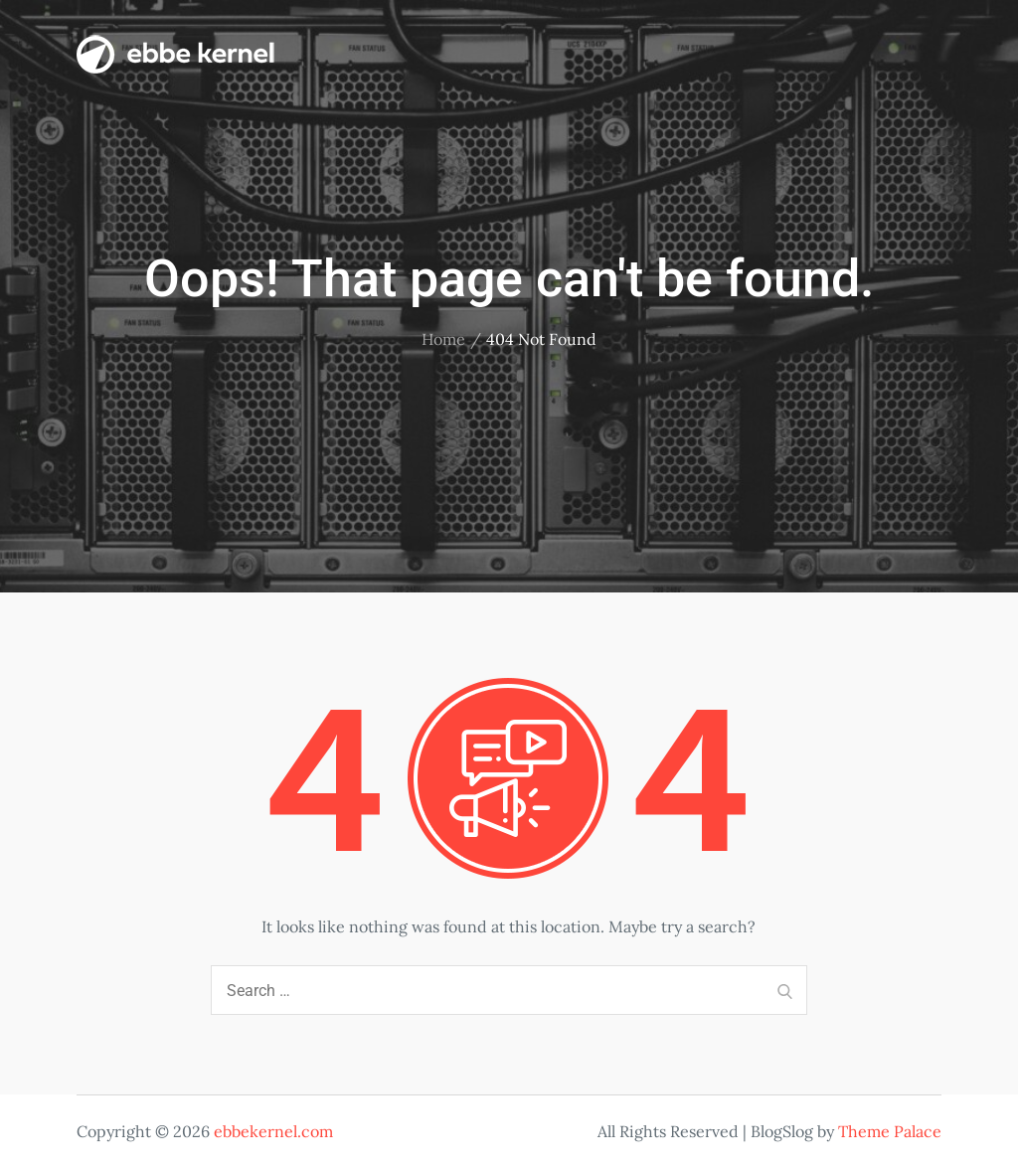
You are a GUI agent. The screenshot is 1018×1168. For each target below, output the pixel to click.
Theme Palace (889, 1131)
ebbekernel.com (273, 1131)
